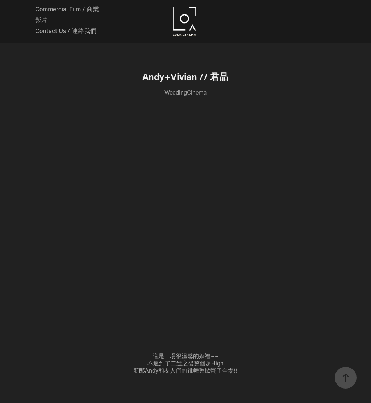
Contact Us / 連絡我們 (65, 30)
